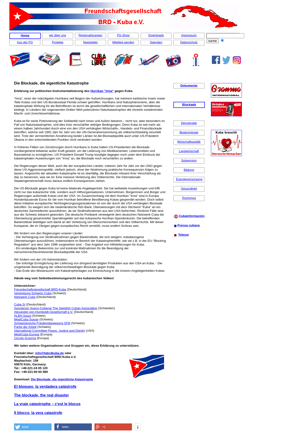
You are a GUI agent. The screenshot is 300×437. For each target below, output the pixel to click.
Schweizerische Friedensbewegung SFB (42, 323)
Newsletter (90, 42)
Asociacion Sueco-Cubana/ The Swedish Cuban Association (55, 308)
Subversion (189, 160)
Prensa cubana (188, 225)
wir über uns (57, 35)
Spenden (156, 42)
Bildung (189, 170)
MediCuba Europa (26, 334)
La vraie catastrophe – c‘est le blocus (47, 404)
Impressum (189, 35)
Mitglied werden (123, 42)
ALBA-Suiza (22, 315)
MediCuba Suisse (26, 319)
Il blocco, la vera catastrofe (38, 413)
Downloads (156, 35)
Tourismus (189, 198)
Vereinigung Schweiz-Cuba (33, 293)
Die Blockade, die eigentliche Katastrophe (62, 379)
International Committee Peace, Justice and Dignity (49, 330)
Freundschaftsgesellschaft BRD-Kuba (40, 289)
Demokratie (189, 123)
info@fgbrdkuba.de (49, 353)
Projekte (58, 42)
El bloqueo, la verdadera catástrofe (45, 387)
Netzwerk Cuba (24, 297)
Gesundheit (189, 188)
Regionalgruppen (90, 35)
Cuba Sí (19, 304)
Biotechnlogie (189, 132)
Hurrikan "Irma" (102, 91)
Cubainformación (192, 216)
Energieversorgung (189, 179)
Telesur (183, 234)
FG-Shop (123, 35)
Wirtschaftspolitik (189, 141)
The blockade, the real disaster (41, 395)
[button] (33, 426)
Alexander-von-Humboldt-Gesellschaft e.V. (43, 312)
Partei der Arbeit (25, 327)
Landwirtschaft (189, 151)
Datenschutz (189, 42)
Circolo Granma (25, 338)
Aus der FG (25, 42)
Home (25, 35)
